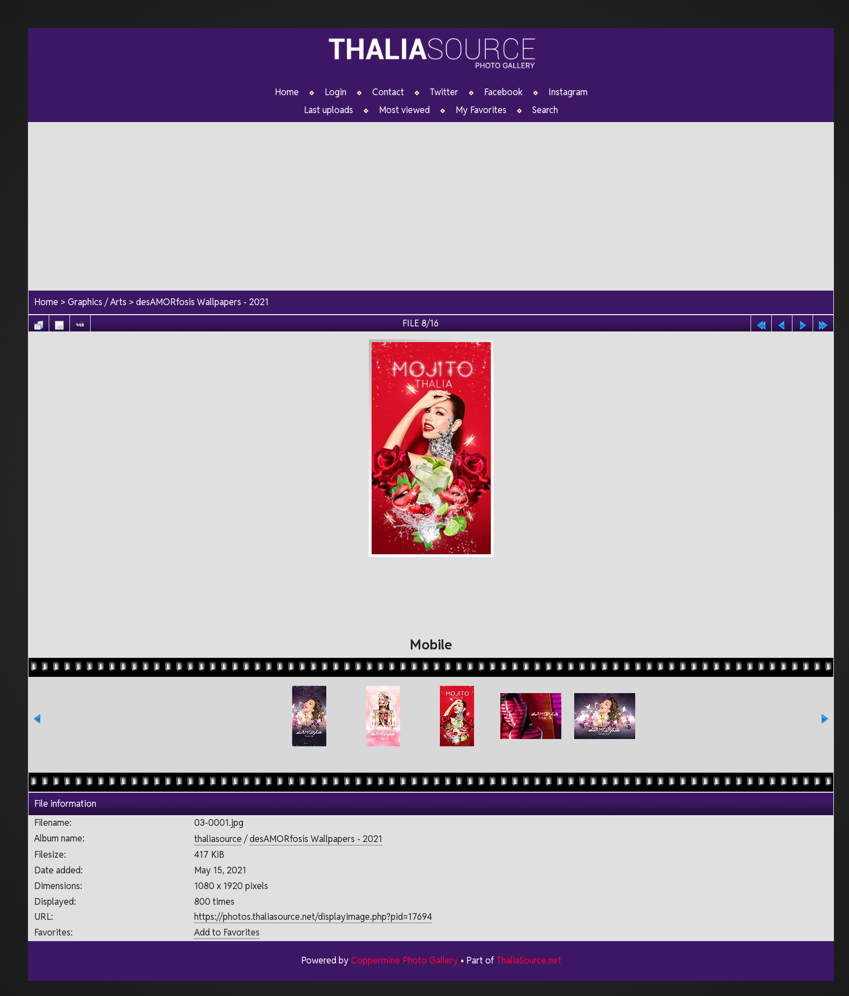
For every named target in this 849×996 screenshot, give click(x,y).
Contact (388, 92)
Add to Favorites (227, 932)
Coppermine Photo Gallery (404, 960)
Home (287, 92)
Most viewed (404, 110)
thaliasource (218, 839)
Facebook (503, 92)
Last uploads (328, 110)
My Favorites (481, 110)
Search (545, 110)
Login (335, 92)
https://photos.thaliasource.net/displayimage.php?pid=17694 (313, 917)
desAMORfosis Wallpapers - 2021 (202, 302)
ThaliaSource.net (528, 960)
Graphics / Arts (97, 302)
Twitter (444, 92)
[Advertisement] (431, 201)
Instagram (568, 92)
